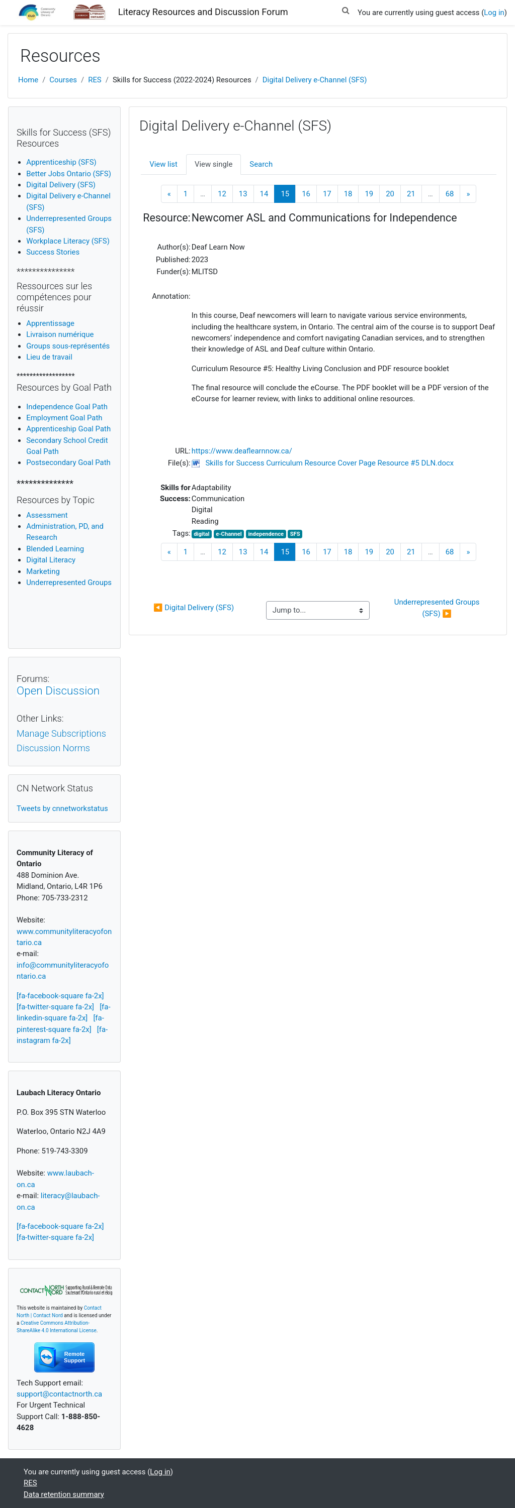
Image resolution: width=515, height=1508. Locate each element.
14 (264, 193)
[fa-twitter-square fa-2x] (55, 1006)
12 (222, 193)
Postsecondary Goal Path (68, 462)
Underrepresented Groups (69, 582)
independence (266, 534)
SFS (295, 534)
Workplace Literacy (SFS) (68, 241)
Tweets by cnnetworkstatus (62, 808)
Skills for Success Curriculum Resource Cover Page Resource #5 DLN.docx (329, 463)
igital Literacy (50, 559)
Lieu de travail (49, 357)
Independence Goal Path (67, 406)
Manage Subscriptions (61, 733)
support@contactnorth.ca (59, 1394)
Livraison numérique (60, 334)
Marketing (43, 571)
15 (288, 193)
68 (450, 193)
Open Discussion (58, 690)
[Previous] (169, 194)
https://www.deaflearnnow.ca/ (242, 450)
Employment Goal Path (64, 417)
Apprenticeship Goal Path (68, 428)
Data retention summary (64, 1494)
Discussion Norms (53, 748)
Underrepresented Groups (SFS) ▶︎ (438, 608)
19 (369, 193)
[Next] (468, 194)
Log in (494, 12)
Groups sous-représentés (68, 346)
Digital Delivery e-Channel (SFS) (315, 79)
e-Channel (229, 534)
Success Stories (52, 252)
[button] (345, 8)
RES (95, 79)
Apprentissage (50, 323)
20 (390, 193)
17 (327, 193)
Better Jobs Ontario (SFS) (68, 173)
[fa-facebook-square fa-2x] (60, 995)
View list (163, 164)
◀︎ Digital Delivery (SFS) (193, 607)
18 (348, 193)
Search (261, 164)
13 (243, 193)
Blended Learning (55, 548)
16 (306, 193)
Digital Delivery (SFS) (61, 184)
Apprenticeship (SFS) (61, 162)
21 (411, 193)
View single (213, 164)
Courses (63, 79)
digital (201, 534)
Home (28, 79)
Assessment (47, 515)
